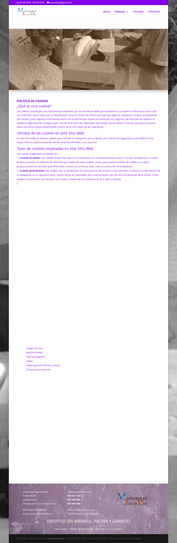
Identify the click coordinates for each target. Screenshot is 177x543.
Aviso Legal (61, 529)
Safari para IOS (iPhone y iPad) (43, 365)
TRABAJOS (119, 12)
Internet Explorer (35, 356)
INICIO (106, 12)
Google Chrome (34, 348)
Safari (29, 361)
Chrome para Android (38, 369)
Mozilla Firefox (34, 352)
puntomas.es (56, 538)
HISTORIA (138, 12)
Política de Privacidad (81, 529)
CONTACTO (154, 12)
